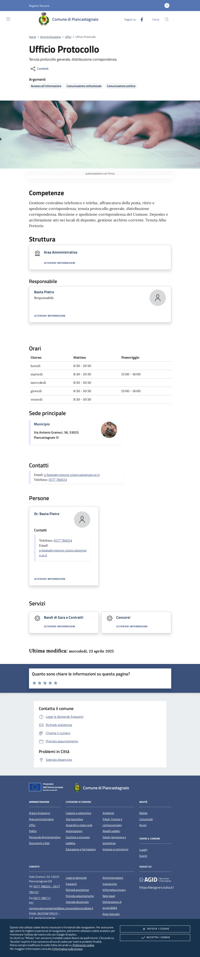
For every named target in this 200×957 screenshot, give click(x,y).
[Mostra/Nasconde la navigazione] (8, 18)
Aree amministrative (41, 819)
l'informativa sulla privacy (67, 949)
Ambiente (108, 813)
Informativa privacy (114, 890)
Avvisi (142, 825)
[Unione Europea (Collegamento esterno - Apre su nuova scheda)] (47, 788)
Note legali (109, 896)
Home (32, 37)
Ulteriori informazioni (59, 263)
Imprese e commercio (115, 849)
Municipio (42, 424)
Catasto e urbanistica (78, 813)
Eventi (143, 856)
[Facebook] (140, 19)
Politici (33, 831)
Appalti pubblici (111, 831)
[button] (39, 5)
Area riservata (111, 914)
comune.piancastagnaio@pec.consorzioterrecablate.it (61, 908)
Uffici (68, 37)
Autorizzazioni (74, 831)
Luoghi (143, 849)
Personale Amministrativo (44, 837)
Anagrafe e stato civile (79, 825)
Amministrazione (50, 37)
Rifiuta (155, 929)
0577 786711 (42, 898)
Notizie (143, 813)
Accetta (155, 937)
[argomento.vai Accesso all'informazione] (46, 86)
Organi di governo (39, 813)
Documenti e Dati (39, 843)
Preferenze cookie (83, 945)
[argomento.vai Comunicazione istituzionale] (84, 86)
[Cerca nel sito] (166, 19)
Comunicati (146, 819)
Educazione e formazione (81, 849)
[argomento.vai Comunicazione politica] (121, 86)
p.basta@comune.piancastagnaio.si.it (72, 475)
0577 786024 (58, 480)
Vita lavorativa (74, 819)
